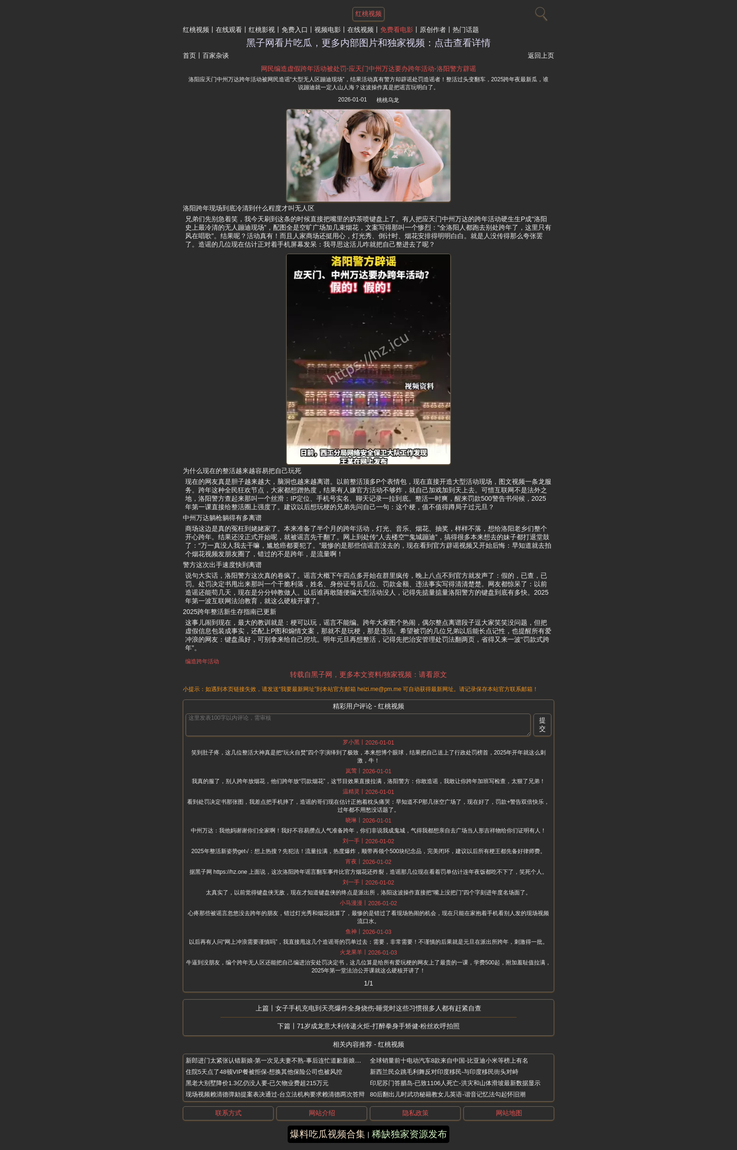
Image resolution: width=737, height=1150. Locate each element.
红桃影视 (262, 29)
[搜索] (540, 11)
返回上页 (541, 55)
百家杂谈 (216, 55)
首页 (189, 55)
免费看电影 (396, 29)
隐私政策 (415, 1113)
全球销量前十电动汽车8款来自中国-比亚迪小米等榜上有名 (449, 1060)
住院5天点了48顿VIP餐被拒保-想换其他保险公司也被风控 (264, 1071)
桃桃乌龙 (387, 100)
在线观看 (229, 29)
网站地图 (509, 1113)
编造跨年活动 (202, 661)
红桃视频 (196, 29)
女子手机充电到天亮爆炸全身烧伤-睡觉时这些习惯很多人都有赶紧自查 (378, 1008)
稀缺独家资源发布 (409, 1134)
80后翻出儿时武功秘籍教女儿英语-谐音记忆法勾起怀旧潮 (447, 1094)
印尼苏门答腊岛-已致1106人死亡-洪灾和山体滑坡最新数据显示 (455, 1083)
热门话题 (466, 29)
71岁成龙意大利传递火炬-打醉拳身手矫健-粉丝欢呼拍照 (378, 1026)
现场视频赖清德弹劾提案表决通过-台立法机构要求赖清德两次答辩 (275, 1094)
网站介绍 (322, 1113)
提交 (542, 724)
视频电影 (327, 29)
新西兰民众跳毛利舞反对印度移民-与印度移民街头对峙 (444, 1071)
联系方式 (228, 1113)
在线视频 (360, 29)
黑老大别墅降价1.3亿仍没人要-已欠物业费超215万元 (257, 1083)
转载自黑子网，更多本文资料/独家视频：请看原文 (368, 674)
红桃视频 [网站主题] (368, 13)
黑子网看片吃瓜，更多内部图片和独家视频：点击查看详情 (368, 43)
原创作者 (433, 29)
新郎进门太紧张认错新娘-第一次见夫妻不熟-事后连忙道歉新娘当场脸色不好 (289, 1060)
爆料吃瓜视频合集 (327, 1134)
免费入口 (295, 29)
